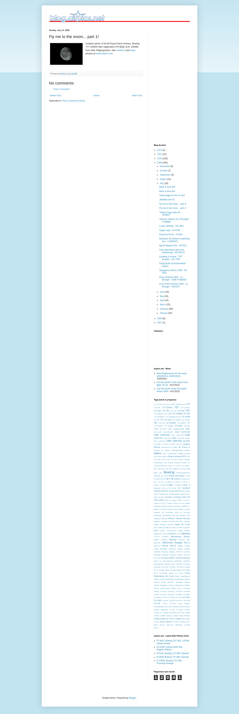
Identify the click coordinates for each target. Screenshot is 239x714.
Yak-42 (162, 625)
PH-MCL (172, 567)
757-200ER (176, 420)
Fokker (187, 503)
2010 (160, 158)
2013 (160, 150)
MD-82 (165, 546)
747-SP (157, 420)
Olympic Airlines (168, 558)
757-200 (167, 420)
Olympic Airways (183, 558)
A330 (187, 435)
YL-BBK (187, 625)
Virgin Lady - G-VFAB (169, 230)
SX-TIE (157, 603)
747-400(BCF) (159, 417)
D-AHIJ (184, 482)
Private (187, 567)
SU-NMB (186, 588)
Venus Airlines (166, 622)
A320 (156, 435)
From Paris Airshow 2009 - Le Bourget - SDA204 (173, 285)
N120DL (187, 549)
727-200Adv (167, 407)
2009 (160, 162)
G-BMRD (183, 506)
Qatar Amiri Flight (183, 570)
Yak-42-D (170, 625)
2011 (160, 154)
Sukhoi (156, 591)
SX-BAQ (171, 591)
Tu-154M (179, 610)
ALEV (165, 454)
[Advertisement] (168, 83)
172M (159, 404)
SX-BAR (179, 591)
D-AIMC (170, 485)
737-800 (181, 411)
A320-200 (165, 435)
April (162, 300)
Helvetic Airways (160, 521)
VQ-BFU (183, 622)
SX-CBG (178, 597)
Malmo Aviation (160, 540)
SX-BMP (186, 594)
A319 (177, 432)
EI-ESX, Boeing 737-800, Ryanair (173, 653)
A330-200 (158, 438)
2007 (160, 322)
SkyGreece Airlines (182, 585)
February (164, 309)
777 (188, 423)
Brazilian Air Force (161, 476)
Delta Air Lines (167, 491)
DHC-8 (178, 491)
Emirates (178, 497)
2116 (164, 404)
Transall (175, 607)
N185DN (157, 552)
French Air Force (173, 506)
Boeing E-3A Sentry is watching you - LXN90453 (174, 239)
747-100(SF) (159, 414)
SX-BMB (178, 594)
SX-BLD (163, 594)
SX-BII (156, 594)
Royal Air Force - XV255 (171, 234)
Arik (155, 456)
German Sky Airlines (175, 509)
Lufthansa (185, 533)
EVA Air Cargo (170, 500)
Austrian (187, 459)
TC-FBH (172, 604)
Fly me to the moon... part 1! (172, 208)
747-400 (186, 414)
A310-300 (157, 432)
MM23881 (163, 549)
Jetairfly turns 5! (167, 199)
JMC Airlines (159, 528)
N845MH (165, 555)
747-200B (168, 414)
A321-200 (180, 435)
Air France (165, 450)
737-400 (165, 411)
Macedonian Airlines (180, 536)
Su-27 (180, 588)
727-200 (157, 408)
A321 (173, 435)
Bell (188, 469)
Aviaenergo (158, 463)
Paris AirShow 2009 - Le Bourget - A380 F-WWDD (172, 278)
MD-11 (187, 543)
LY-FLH (156, 537)
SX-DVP (172, 600)
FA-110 (181, 503)
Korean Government (167, 531)
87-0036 (178, 426)
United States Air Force (164, 619)
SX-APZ (163, 591)
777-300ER (169, 426)
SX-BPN (157, 597)
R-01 (156, 573)
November (165, 166)
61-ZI (184, 404)
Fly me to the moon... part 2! (172, 204)
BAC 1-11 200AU (183, 466)
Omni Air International (163, 561)
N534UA (164, 552)
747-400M (185, 417)
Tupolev (166, 613)
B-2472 (184, 463)
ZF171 (156, 628)
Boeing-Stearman (183, 473)
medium (120, 50)
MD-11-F (157, 546)
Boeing (169, 472)
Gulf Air (178, 512)
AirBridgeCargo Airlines (180, 450)
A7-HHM (171, 444)
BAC (166, 466)
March (163, 304)
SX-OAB (186, 600)
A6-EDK (186, 441)
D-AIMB (162, 485)
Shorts (156, 585)
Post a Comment (62, 89)
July (162, 183)
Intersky (187, 521)
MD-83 (173, 546)
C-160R (157, 479)
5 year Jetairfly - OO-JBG (171, 226)
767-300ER (171, 423)
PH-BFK (179, 564)
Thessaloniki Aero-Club (163, 607)
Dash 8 (186, 485)
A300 (170, 429)
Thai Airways (184, 604)
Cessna (184, 479)
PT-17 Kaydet (159, 570)
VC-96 (156, 622)
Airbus (157, 453)
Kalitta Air (168, 528)
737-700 (173, 411)
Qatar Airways (170, 570)
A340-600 (161, 441)
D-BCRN (178, 485)
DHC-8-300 (185, 491)
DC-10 (164, 488)
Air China (182, 447)
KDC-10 (175, 528)
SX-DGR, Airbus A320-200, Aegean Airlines (170, 648)
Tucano (187, 610)
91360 (156, 429)
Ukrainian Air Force (177, 613)
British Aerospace (176, 476)
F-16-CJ (185, 500)
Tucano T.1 (158, 613)
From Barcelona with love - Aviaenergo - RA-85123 (172, 251)
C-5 (161, 479)
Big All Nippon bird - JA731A (173, 245)
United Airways (166, 616)
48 (177, 404)
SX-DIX (165, 600)
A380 (168, 441)
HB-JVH (175, 515)
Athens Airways (175, 456)
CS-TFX (161, 482)
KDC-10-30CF (184, 528)
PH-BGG (157, 567)
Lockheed (171, 534)
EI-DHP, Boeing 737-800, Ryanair (173, 657)
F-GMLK (169, 503)
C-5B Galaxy (174, 479)
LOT (178, 534)
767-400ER (181, 423)
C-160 (187, 476)
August (163, 179)
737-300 (157, 411)
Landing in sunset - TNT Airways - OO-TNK (170, 257)
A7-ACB (164, 444)
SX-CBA (171, 597)
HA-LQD (186, 512)
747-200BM (177, 414)
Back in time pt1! (167, 191)
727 (188, 404)
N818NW (157, 555)
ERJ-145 (186, 497)
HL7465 (171, 521)
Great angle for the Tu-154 (172, 195)
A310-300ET (168, 432)
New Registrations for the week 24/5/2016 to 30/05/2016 (172, 374)
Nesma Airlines (176, 555)
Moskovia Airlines (175, 549)
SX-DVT (179, 600)
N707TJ (179, 552)
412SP (172, 404)
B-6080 (161, 466)
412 (168, 404)
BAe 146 (157, 469)
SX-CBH (186, 597)
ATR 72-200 (178, 459)
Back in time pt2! (167, 187)
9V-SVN (163, 429)
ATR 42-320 (161, 459)
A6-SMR (157, 444)
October (164, 170)
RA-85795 (163, 573)
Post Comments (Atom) (73, 101)
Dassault (157, 488)
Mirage (180, 546)
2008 (160, 318)
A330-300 (167, 438)
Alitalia (180, 454)
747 (188, 410)
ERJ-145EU (159, 500)
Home (96, 95)
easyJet (183, 494)
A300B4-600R (178, 429)
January (164, 313)
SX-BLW (171, 594)
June (162, 292)
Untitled (178, 619)
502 (179, 404)
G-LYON (162, 509)
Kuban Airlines (184, 531)
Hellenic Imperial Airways (179, 518)
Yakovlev (178, 625)
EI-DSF (161, 497)
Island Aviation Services (164, 524)
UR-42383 (186, 619)
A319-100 (186, 432)
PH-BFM (186, 564)
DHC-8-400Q (159, 494)
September (165, 175)
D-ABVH (168, 482)
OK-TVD (157, 558)
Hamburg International (162, 515)
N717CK (186, 552)
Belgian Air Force (179, 469)
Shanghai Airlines (183, 582)
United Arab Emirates (181, 616)
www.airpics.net (104, 53)
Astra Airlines (162, 456)
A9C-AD (179, 444)
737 (176, 407)
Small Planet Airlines (168, 588)
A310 (187, 429)
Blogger (132, 698)
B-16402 (177, 463)
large (132, 50)
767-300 (162, 423)
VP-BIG (176, 622)
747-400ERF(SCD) (173, 417)
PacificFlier (178, 561)
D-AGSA (176, 482)
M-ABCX (165, 537)
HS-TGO (179, 521)
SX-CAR (164, 597)
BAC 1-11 (172, 466)
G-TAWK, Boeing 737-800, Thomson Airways (169, 661)
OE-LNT (187, 555)
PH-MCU (180, 567)
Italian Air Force (182, 524)
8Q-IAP (187, 426)
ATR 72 (170, 459)
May (162, 296)
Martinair (173, 539)
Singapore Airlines (167, 585)
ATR (184, 456)
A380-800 (177, 441)
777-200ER (158, 426)
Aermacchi (165, 447)
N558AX (172, 552)
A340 (174, 438)
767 (155, 423)
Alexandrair (172, 454)
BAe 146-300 (166, 469)
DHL (166, 494)
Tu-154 (172, 610)
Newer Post (55, 95)
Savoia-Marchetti (166, 579)
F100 (176, 503)
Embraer (168, 497)
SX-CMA (157, 600)
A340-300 (181, 438)
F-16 (179, 500)
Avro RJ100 (168, 463)
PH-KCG (165, 567)
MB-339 (182, 540)
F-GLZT (162, 503)
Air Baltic (174, 447)
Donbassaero (174, 494)
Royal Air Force (176, 573)
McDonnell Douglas (172, 542)
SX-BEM (186, 591)
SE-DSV (170, 582)
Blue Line (158, 473)
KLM (156, 530)
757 (161, 420)
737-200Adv (185, 408)
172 (155, 404)
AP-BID (187, 454)
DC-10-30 (172, 488)
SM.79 (156, 588)
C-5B (166, 479)
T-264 (165, 604)
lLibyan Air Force (160, 534)
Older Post (137, 95)
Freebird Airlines (160, 506)
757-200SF (186, 420)
